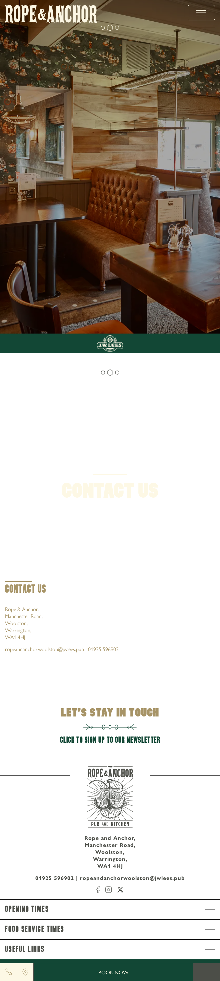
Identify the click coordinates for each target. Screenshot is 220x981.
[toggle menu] (201, 12)
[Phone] (8, 972)
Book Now (113, 972)
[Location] (25, 972)
